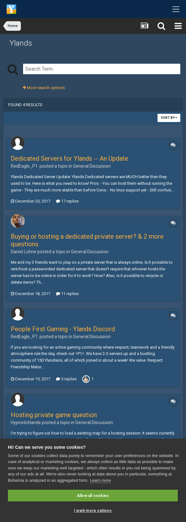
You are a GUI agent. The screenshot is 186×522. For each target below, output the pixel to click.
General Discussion (92, 166)
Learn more (100, 480)
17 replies (67, 201)
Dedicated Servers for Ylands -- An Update (69, 158)
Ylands (20, 43)
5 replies (66, 379)
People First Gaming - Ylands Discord (63, 329)
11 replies (67, 293)
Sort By (169, 117)
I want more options (93, 510)
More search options (44, 87)
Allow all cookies (93, 495)
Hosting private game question (54, 415)
